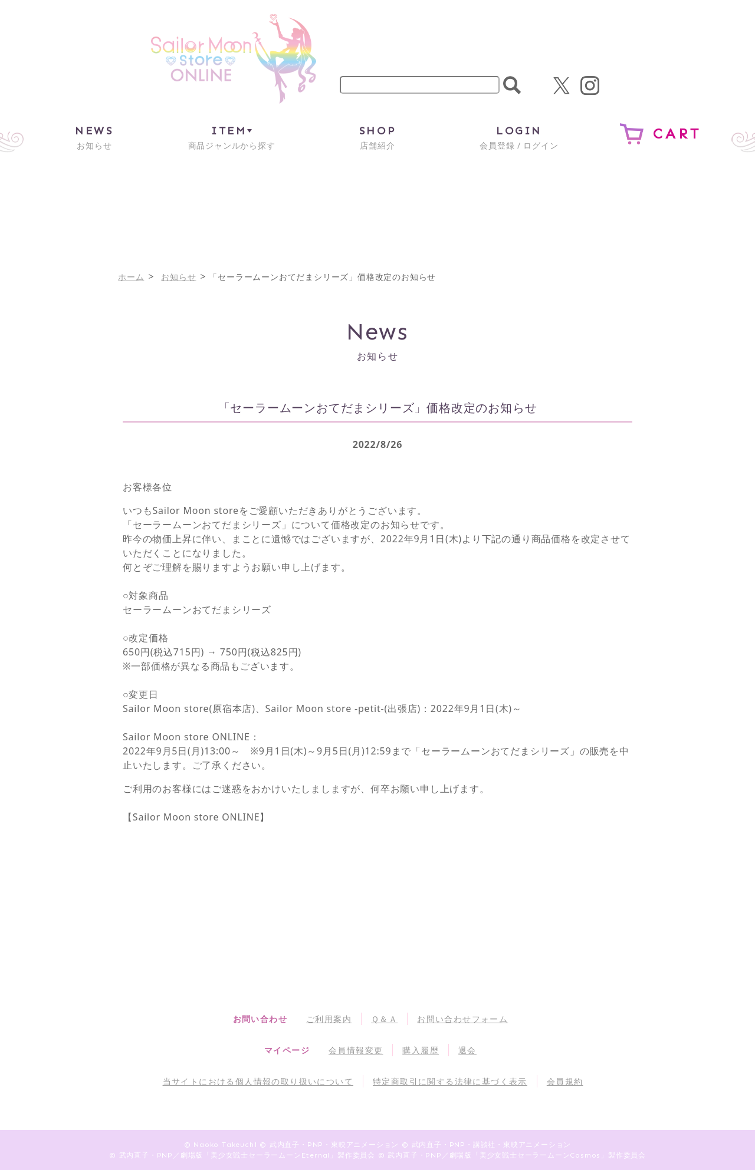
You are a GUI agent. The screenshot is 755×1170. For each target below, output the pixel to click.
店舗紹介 (377, 137)
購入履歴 (420, 1050)
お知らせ (94, 137)
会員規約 (565, 1081)
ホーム (131, 276)
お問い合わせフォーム (462, 1018)
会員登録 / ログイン (519, 137)
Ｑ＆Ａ (384, 1018)
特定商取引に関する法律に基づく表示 (450, 1081)
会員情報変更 (356, 1050)
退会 (467, 1050)
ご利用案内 (329, 1018)
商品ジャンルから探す (231, 137)
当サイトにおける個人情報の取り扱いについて (258, 1081)
